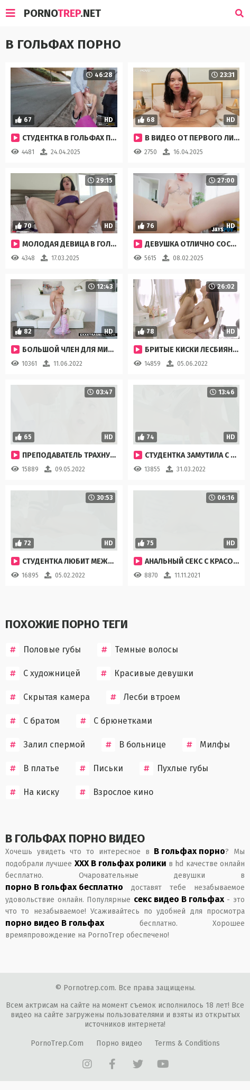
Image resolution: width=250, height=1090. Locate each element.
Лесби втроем (143, 697)
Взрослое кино (114, 792)
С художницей (43, 673)
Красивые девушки (145, 673)
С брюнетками (114, 721)
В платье (32, 768)
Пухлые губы (174, 768)
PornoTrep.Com (57, 1043)
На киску (32, 792)
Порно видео (119, 1043)
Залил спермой (45, 745)
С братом (33, 721)
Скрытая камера (48, 697)
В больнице (133, 745)
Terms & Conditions (187, 1043)
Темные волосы (137, 650)
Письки (99, 768)
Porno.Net (62, 13)
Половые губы (43, 650)
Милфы (206, 745)
